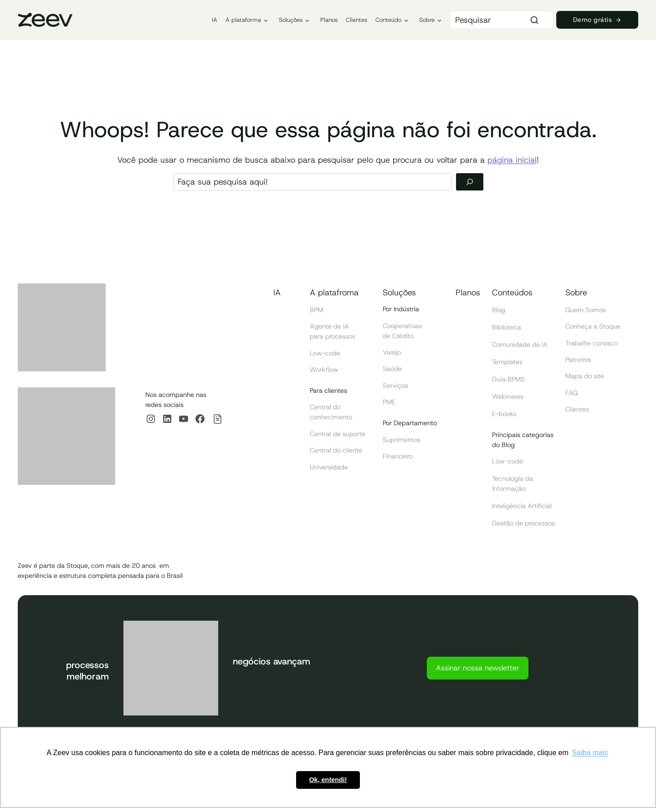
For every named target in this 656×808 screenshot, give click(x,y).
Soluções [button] (290, 20)
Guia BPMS (508, 379)
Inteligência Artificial (522, 505)
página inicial (512, 159)
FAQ (571, 392)
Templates (507, 361)
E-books (504, 413)
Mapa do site (584, 376)
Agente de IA (329, 326)
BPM (316, 309)
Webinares (507, 396)
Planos (329, 20)
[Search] (502, 19)
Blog (498, 309)
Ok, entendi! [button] (328, 779)
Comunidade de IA (520, 344)
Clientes (356, 20)
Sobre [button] (427, 20)
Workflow (324, 369)
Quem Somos (585, 309)
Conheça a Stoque (592, 326)
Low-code (325, 353)
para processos (332, 336)
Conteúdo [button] (388, 20)
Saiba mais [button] (590, 753)
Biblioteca (506, 327)
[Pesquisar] (469, 181)
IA (214, 20)
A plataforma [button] (243, 20)
